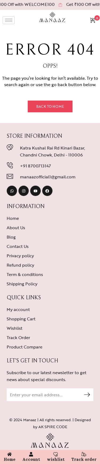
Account (31, 459)
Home (9, 459)
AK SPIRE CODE (52, 427)
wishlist (56, 459)
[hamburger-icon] (9, 20)
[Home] (9, 454)
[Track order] (84, 454)
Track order (84, 459)
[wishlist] (55, 454)
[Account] (31, 454)
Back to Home (50, 106)
